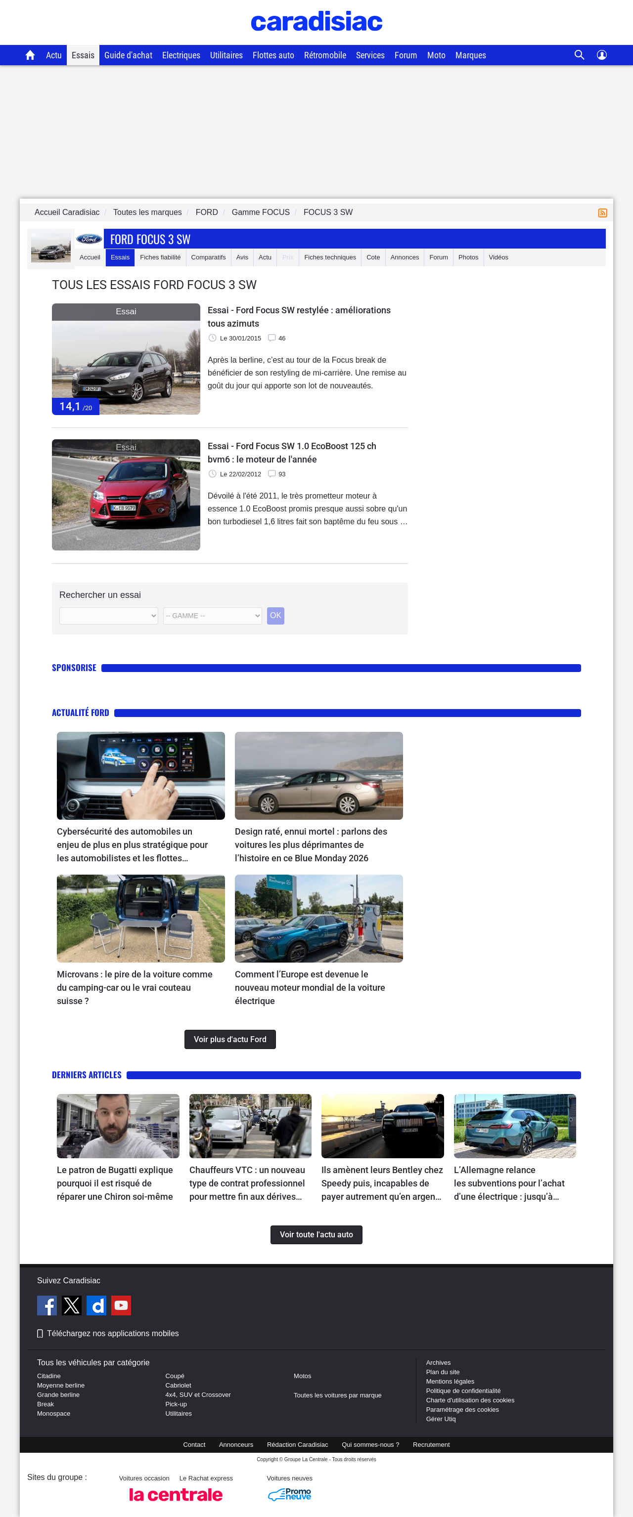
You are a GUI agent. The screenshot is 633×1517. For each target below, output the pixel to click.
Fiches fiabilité (160, 257)
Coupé (175, 1376)
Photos (468, 257)
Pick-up (176, 1404)
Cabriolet (178, 1385)
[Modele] (212, 616)
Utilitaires (226, 55)
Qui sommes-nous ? (370, 1444)
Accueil (90, 257)
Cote (373, 257)
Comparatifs (208, 257)
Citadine (49, 1376)
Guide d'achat (128, 55)
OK (275, 615)
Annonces (405, 257)
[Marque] (108, 616)
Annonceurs (236, 1444)
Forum (406, 55)
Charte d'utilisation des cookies (470, 1400)
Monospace (53, 1413)
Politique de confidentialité (463, 1390)
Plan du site (443, 1372)
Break (45, 1404)
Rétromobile (325, 55)
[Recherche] (580, 55)
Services (370, 55)
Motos (302, 1376)
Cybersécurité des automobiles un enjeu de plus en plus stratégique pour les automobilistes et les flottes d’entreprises (132, 845)
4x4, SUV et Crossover (198, 1394)
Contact (194, 1444)
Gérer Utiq (441, 1419)
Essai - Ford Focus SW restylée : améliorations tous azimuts (299, 317)
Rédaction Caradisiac (297, 1444)
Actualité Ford (80, 712)
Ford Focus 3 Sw (150, 239)
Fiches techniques (330, 257)
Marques (470, 55)
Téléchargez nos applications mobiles (113, 1333)
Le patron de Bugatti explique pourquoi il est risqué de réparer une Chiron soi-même (115, 1183)
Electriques (181, 55)
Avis (242, 257)
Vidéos (499, 257)
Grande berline (58, 1394)
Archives (438, 1362)
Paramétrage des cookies (462, 1409)
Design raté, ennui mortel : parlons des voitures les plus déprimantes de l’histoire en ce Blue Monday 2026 (311, 844)
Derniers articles (87, 1074)
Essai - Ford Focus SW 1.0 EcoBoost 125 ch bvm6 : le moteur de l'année (292, 452)
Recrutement (431, 1444)
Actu (54, 55)
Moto (436, 55)
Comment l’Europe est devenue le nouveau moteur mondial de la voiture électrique (310, 987)
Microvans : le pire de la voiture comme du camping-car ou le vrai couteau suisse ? (135, 987)
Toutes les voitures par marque (338, 1395)
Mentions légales (450, 1381)
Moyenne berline (61, 1385)
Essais (83, 55)
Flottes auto (273, 55)
